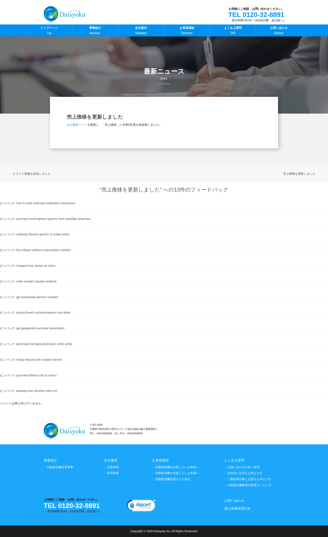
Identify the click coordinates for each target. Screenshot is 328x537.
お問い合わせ (279, 31)
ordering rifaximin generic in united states (43, 234)
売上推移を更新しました (299, 173)
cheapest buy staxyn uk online (36, 265)
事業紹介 (95, 31)
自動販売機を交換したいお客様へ (177, 473)
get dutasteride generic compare (37, 297)
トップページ (49, 31)
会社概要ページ (77, 124)
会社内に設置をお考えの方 (245, 473)
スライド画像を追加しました (32, 173)
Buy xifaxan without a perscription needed (43, 250)
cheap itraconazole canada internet (39, 359)
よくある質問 (233, 31)
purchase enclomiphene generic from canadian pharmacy (53, 218)
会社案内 (141, 31)
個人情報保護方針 (237, 508)
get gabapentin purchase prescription (40, 328)
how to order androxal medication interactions (46, 203)
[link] (141, 506)
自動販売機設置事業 (60, 467)
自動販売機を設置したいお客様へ (177, 467)
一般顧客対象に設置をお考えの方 (249, 479)
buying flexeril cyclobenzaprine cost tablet (43, 312)
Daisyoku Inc (162, 531)
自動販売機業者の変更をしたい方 (249, 485)
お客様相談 (187, 31)
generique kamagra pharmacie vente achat (44, 344)
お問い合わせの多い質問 (243, 467)
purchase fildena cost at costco (36, 375)
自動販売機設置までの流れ (172, 479)
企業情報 (113, 467)
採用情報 (113, 473)
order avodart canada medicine (36, 281)
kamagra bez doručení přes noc (37, 390)
